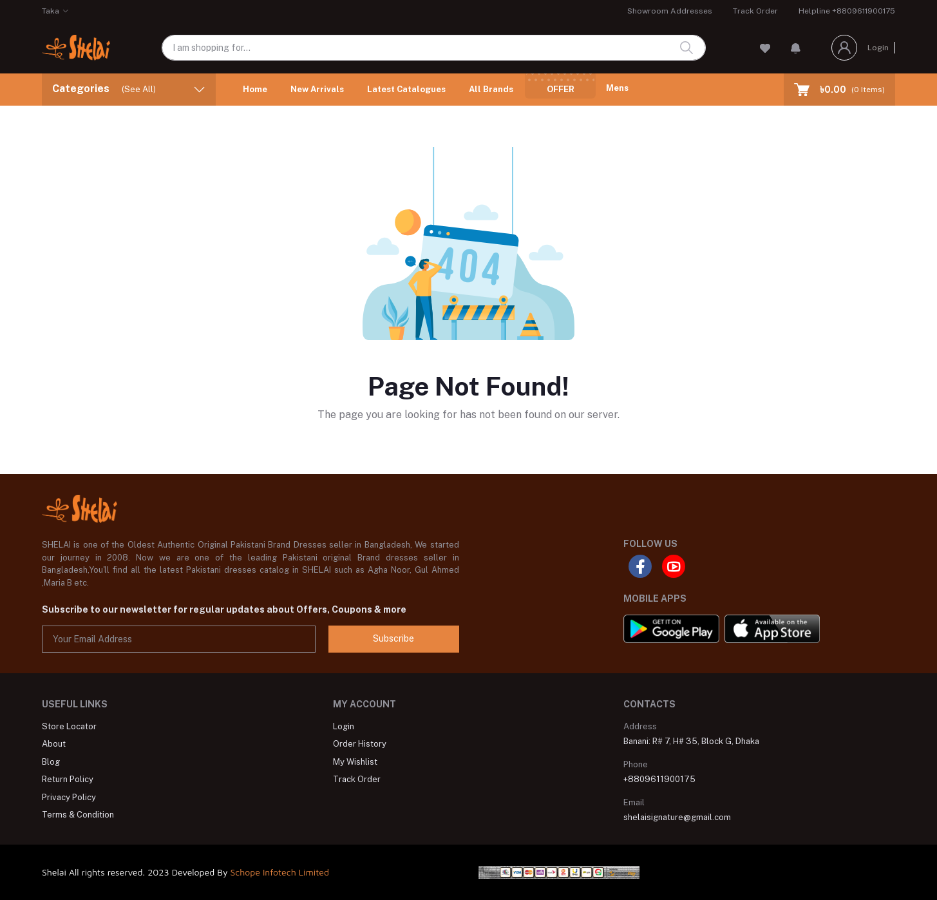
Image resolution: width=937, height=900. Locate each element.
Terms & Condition (78, 814)
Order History (359, 744)
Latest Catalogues (406, 89)
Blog (51, 762)
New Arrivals (317, 89)
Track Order (755, 10)
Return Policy (67, 779)
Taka (50, 10)
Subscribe (393, 638)
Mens (617, 88)
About (54, 744)
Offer (560, 89)
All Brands (491, 89)
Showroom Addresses (669, 10)
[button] (795, 47)
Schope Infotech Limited (280, 871)
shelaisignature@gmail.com (677, 817)
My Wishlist (355, 762)
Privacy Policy (69, 797)
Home (255, 89)
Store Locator (69, 726)
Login (878, 47)
